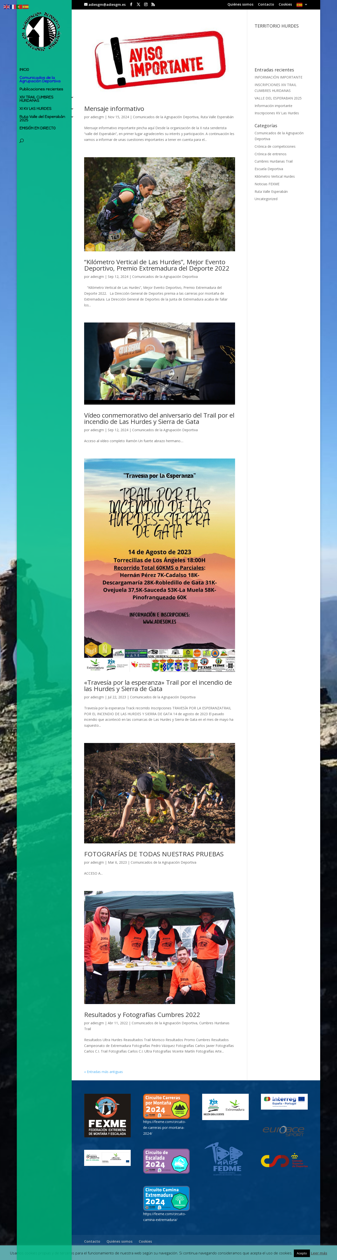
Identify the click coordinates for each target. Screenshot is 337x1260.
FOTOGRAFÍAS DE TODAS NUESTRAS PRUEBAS (154, 854)
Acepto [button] (302, 1253)
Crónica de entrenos (271, 154)
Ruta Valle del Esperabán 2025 (42, 117)
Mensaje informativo (114, 108)
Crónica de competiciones (275, 146)
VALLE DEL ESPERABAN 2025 (278, 98)
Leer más (319, 1252)
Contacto (266, 5)
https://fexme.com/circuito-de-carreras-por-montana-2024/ (164, 1127)
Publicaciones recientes (41, 88)
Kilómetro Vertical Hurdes (275, 176)
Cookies (285, 5)
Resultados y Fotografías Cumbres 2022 (142, 1014)
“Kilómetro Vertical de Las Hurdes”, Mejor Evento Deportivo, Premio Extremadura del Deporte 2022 (156, 265)
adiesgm (97, 117)
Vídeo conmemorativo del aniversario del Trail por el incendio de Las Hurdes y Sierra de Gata (159, 418)
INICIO (24, 69)
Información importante (273, 105)
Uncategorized (266, 198)
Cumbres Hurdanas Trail (274, 161)
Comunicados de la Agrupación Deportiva (40, 78)
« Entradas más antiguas (103, 1071)
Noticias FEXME (267, 184)
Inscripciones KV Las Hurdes (277, 113)
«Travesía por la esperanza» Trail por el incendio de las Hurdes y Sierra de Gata (158, 685)
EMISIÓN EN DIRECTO (38, 127)
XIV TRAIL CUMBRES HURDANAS (36, 98)
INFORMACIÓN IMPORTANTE (278, 77)
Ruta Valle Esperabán (217, 117)
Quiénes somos (240, 5)
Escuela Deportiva (269, 168)
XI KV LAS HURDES (35, 108)
